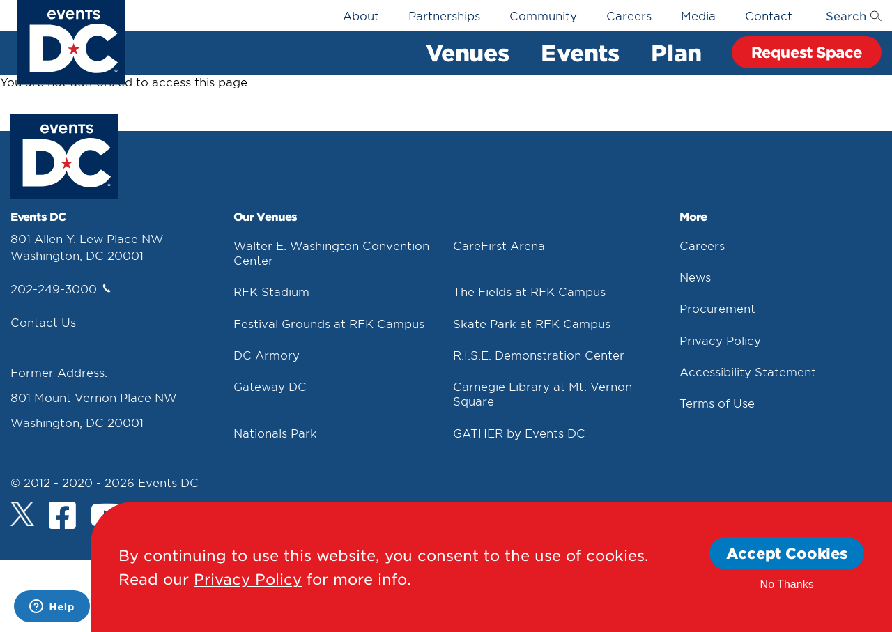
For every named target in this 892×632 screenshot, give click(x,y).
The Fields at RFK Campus (529, 291)
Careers (629, 15)
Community (543, 15)
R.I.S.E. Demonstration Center (538, 355)
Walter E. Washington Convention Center (331, 252)
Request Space (806, 52)
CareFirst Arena (499, 245)
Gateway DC (270, 386)
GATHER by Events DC (519, 433)
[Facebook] (62, 517)
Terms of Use (717, 403)
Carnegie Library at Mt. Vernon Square (542, 393)
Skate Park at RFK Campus (531, 323)
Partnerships (444, 15)
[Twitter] (22, 514)
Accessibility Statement (747, 371)
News (695, 277)
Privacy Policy (720, 340)
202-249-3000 (60, 288)
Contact (768, 15)
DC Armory (266, 355)
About (361, 15)
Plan (676, 52)
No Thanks (787, 584)
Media (698, 15)
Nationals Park (275, 433)
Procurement (717, 308)
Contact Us (43, 322)
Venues (467, 52)
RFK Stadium (271, 291)
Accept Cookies (786, 553)
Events (580, 52)
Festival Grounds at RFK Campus (328, 323)
